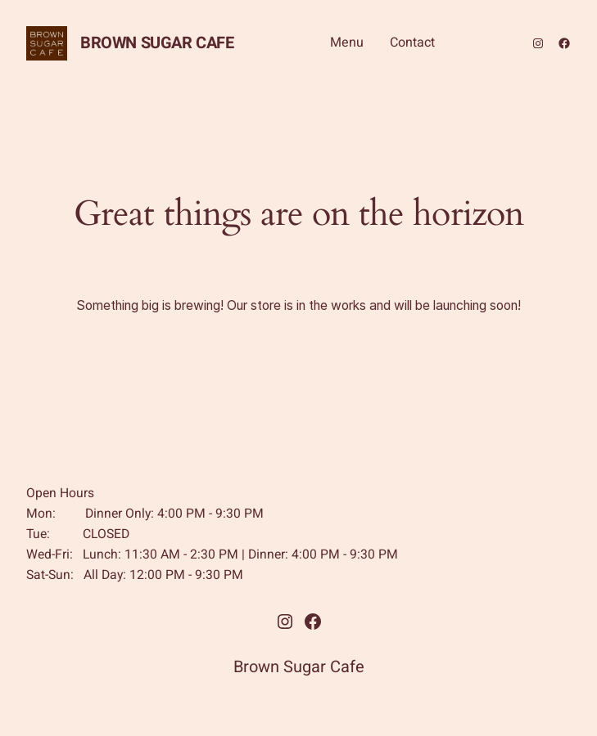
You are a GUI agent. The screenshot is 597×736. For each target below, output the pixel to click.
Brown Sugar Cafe (157, 43)
